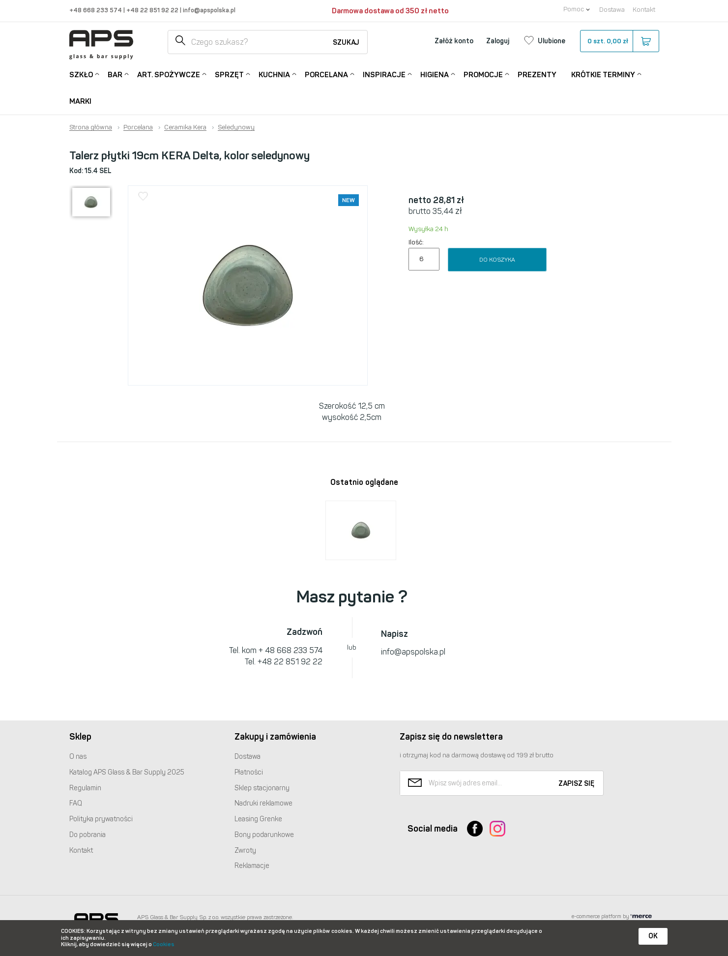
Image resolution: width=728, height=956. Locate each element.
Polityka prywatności (101, 819)
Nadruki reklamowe (263, 803)
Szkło (81, 74)
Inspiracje (384, 74)
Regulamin (85, 788)
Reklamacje (251, 866)
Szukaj (346, 42)
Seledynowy (236, 127)
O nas (78, 756)
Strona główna (90, 127)
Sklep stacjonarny (262, 788)
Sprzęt (229, 74)
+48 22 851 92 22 (153, 10)
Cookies (164, 944)
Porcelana (326, 74)
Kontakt (644, 9)
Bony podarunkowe (264, 835)
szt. (619, 41)
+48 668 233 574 (96, 10)
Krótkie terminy (603, 74)
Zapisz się (576, 783)
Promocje (483, 74)
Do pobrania (87, 835)
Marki (80, 101)
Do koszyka (497, 259)
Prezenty (537, 74)
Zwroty (245, 850)
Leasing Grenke (258, 819)
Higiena (434, 74)
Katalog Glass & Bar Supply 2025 (126, 772)
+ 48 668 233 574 (290, 650)
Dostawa (612, 9)
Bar (115, 74)
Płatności (248, 772)
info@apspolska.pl (208, 10)
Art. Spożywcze (168, 74)
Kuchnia (274, 74)
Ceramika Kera (185, 127)
